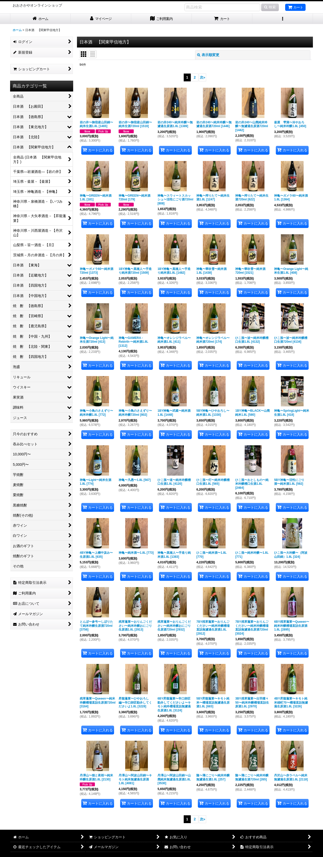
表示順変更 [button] (208, 55)
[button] (282, 19)
